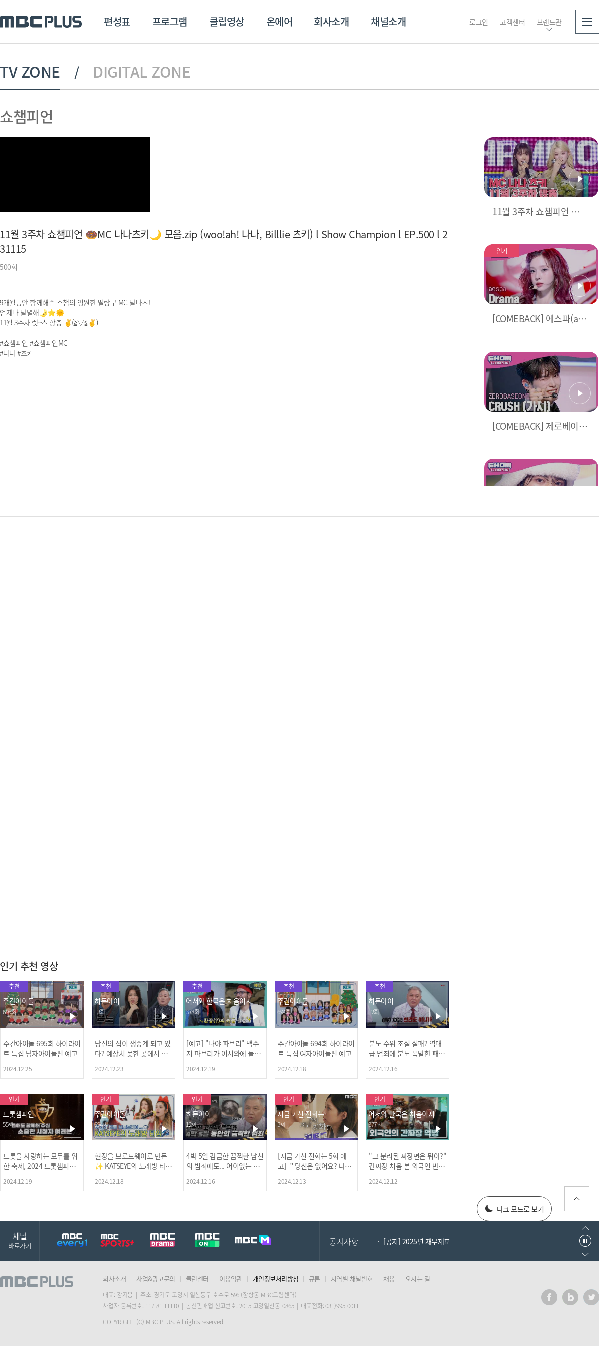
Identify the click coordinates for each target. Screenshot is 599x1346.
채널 (19, 1240)
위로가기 (576, 1198)
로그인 (478, 22)
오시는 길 (417, 1278)
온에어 (279, 21)
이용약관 (230, 1278)
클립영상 (226, 21)
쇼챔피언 (26, 116)
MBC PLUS (41, 22)
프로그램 (169, 21)
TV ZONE (30, 72)
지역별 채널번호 (352, 1278)
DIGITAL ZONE (141, 72)
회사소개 (331, 21)
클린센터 (197, 1278)
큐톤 (314, 1278)
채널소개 (388, 21)
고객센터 (512, 22)
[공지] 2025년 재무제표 (416, 1241)
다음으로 (585, 1254)
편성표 (117, 21)
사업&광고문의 (155, 1278)
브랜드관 (549, 22)
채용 (389, 1278)
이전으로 (585, 1228)
